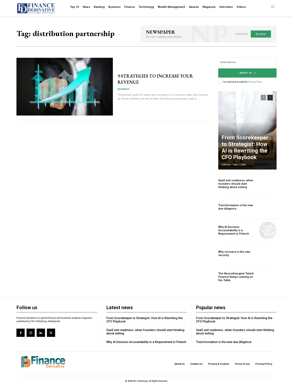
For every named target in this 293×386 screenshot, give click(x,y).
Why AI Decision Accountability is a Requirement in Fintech (237, 230)
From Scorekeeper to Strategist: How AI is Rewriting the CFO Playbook (245, 154)
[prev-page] (263, 97)
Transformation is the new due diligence (223, 342)
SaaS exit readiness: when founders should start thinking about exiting (236, 183)
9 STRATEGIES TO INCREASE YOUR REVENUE (155, 78)
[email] (247, 62)
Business (123, 89)
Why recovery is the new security (232, 254)
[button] (273, 6)
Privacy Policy (255, 82)
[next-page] (270, 97)
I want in (247, 73)
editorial (226, 164)
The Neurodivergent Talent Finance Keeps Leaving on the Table (236, 277)
